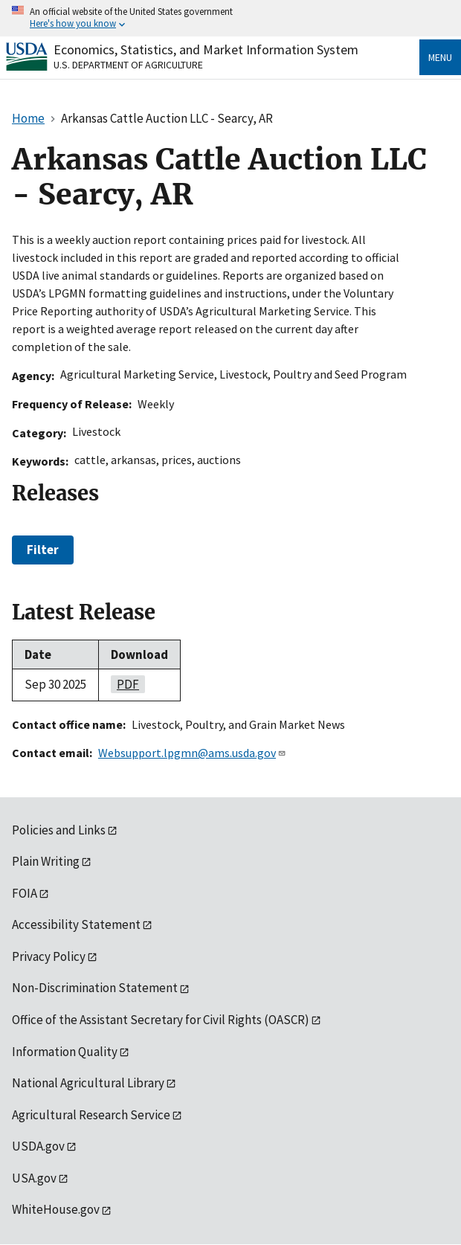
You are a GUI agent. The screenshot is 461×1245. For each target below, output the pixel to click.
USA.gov (34, 1178)
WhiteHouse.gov (56, 1209)
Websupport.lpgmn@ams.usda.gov (192, 752)
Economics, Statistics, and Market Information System (206, 49)
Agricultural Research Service (91, 1115)
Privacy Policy (49, 956)
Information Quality (64, 1051)
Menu (440, 57)
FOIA (24, 893)
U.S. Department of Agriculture (128, 64)
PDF (125, 684)
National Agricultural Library (88, 1083)
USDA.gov (38, 1146)
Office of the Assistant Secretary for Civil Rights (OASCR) (160, 1019)
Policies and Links (59, 830)
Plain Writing (46, 861)
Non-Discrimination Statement (95, 987)
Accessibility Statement (76, 924)
